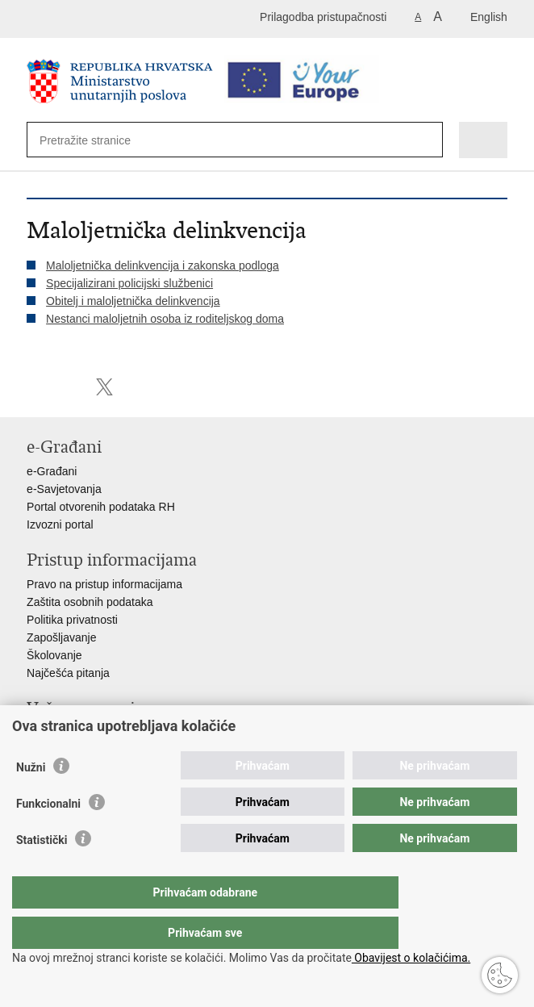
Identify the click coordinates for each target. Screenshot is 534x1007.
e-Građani (52, 471)
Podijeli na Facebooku (69, 386)
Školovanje (54, 655)
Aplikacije (50, 732)
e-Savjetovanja (64, 489)
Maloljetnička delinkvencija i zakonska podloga (162, 265)
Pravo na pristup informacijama (104, 584)
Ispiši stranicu (35, 386)
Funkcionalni (48, 835)
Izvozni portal (60, 524)
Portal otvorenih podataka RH (101, 506)
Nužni (30, 799)
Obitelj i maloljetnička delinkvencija (133, 301)
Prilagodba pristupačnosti (323, 16)
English (488, 16)
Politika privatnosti (72, 619)
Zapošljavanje (61, 637)
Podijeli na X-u (104, 386)
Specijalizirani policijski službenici (129, 283)
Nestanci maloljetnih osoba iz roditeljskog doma (165, 318)
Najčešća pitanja (68, 672)
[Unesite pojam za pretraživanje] (98, 140)
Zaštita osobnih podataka (89, 601)
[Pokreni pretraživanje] (422, 141)
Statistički (41, 872)
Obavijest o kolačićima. (411, 957)
